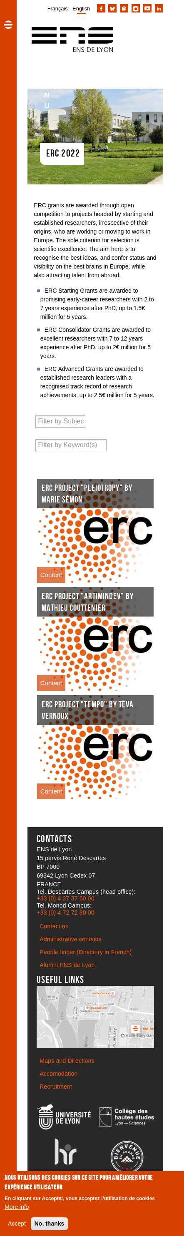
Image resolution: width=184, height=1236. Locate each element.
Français (57, 8)
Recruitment (56, 1086)
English (81, 8)
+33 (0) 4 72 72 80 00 (65, 912)
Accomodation (58, 1073)
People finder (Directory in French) (86, 952)
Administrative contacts (71, 939)
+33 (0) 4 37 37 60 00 (65, 898)
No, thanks (50, 1224)
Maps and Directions (67, 1060)
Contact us (54, 926)
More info (17, 1207)
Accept (17, 1224)
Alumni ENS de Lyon (67, 965)
